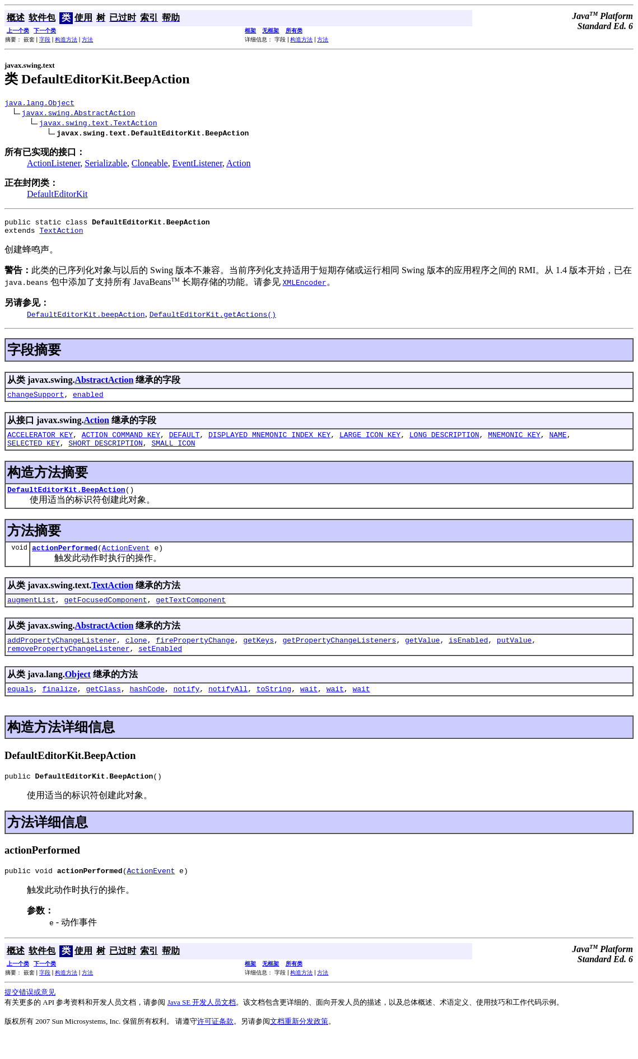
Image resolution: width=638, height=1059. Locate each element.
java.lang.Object (39, 104)
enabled (88, 401)
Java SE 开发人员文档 (201, 1025)
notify (186, 709)
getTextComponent (191, 615)
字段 (44, 39)
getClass (103, 709)
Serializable (106, 165)
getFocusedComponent (105, 615)
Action (238, 165)
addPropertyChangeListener (62, 657)
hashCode (146, 709)
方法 (87, 39)
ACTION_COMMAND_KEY (121, 443)
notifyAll (228, 709)
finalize (59, 709)
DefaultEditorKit (57, 195)
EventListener (197, 165)
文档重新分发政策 (299, 1045)
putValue (514, 657)
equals (20, 709)
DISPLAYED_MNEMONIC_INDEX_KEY (269, 443)
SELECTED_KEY (33, 453)
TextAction (61, 235)
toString (274, 709)
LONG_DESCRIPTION (444, 443)
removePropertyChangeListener (68, 667)
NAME (557, 443)
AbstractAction (103, 385)
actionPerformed (64, 561)
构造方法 (66, 39)
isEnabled (468, 657)
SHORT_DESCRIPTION (105, 453)
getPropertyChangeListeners (339, 657)
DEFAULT (184, 443)
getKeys (258, 657)
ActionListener (53, 165)
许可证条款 (215, 1045)
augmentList (31, 615)
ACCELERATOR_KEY (40, 443)
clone (136, 657)
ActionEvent (126, 561)
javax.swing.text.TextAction (98, 124)
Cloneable (150, 165)
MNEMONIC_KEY (514, 443)
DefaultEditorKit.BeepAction (66, 501)
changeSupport (35, 401)
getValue (422, 657)
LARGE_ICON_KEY (370, 443)
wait (309, 709)
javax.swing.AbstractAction (79, 114)
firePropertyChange (195, 657)
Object (78, 692)
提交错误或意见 (29, 1015)
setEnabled (160, 667)
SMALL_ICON (173, 453)
